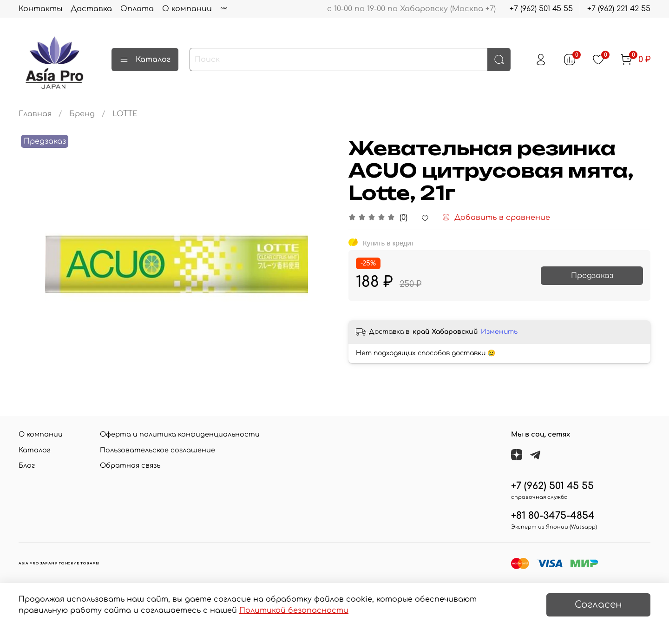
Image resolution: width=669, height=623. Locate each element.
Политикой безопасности (293, 610)
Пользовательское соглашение (157, 450)
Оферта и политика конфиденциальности (180, 434)
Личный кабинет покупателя (280, 9)
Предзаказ (592, 276)
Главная (35, 114)
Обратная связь (130, 465)
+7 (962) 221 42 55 (618, 9)
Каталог (145, 59)
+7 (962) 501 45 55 (541, 9)
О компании (187, 9)
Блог (27, 465)
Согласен (598, 604)
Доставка (91, 9)
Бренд (82, 114)
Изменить (499, 331)
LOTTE (125, 114)
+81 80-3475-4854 (553, 515)
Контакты (40, 9)
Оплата (137, 9)
